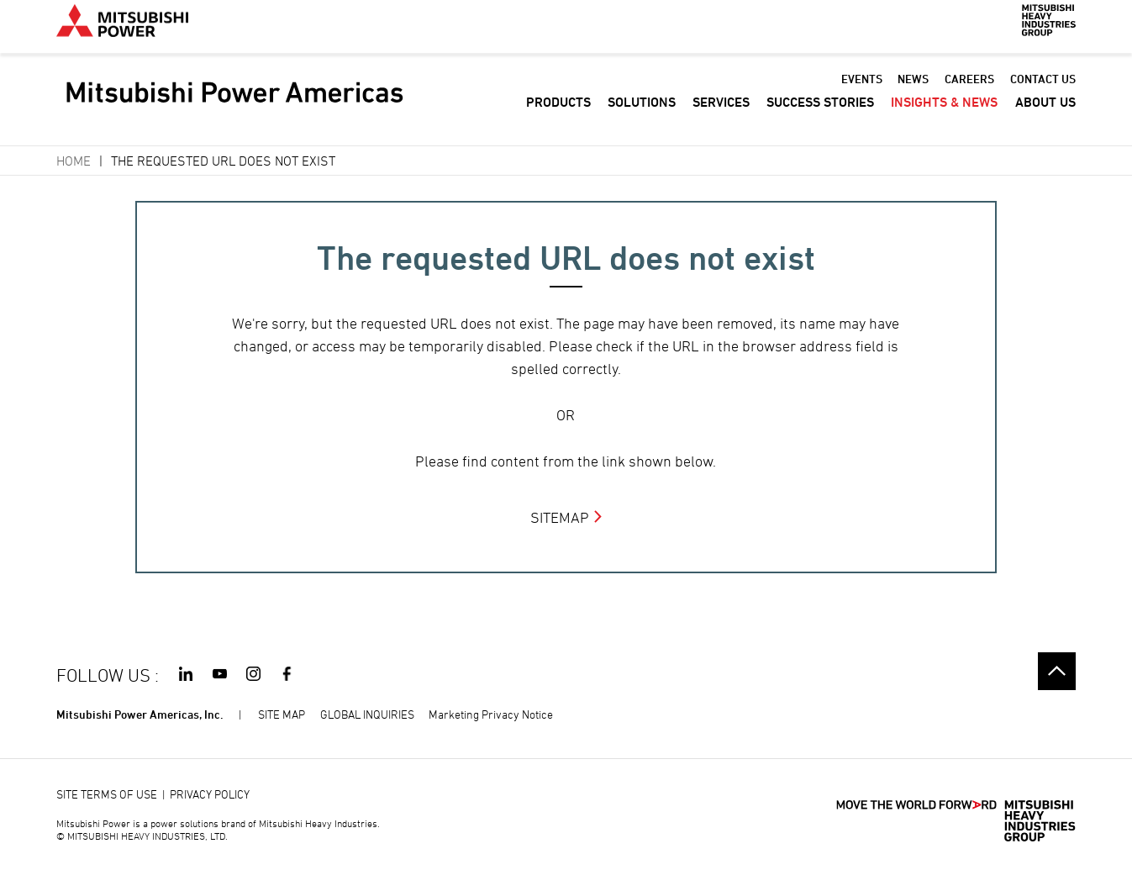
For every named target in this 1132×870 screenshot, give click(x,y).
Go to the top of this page (1057, 671)
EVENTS (861, 91)
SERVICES (721, 115)
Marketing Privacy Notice (491, 714)
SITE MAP (281, 714)
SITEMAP (559, 517)
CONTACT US (1043, 91)
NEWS (913, 91)
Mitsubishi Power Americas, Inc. (140, 714)
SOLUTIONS (642, 115)
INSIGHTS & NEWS (944, 115)
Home (73, 160)
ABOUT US (1045, 115)
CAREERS (969, 91)
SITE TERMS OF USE (106, 794)
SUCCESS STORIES (820, 115)
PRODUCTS (558, 115)
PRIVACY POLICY (210, 794)
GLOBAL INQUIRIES (367, 714)
